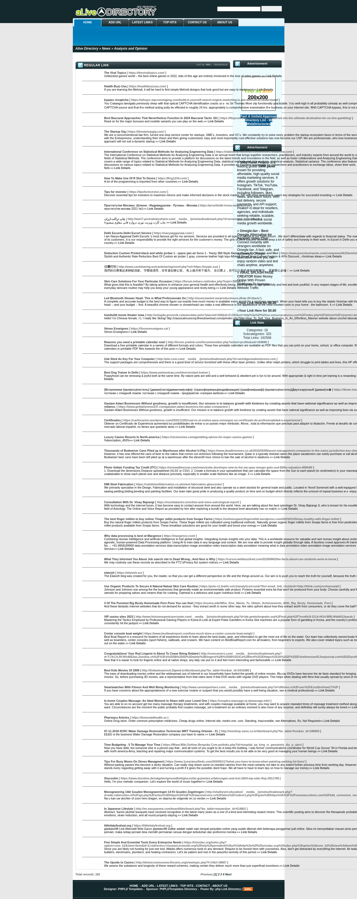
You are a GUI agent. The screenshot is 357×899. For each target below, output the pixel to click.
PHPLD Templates (130, 889)
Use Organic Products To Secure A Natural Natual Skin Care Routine (151, 586)
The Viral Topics (115, 72)
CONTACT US (197, 22)
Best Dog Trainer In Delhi (121, 372)
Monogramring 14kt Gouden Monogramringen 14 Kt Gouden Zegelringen (154, 791)
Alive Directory (87, 48)
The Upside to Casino (119, 862)
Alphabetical (221, 64)
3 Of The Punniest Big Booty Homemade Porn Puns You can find (148, 603)
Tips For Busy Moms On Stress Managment (134, 761)
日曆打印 (110, 266)
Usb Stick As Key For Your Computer (129, 359)
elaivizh (109, 572)
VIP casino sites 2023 (119, 616)
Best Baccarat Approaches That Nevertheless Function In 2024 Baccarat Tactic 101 (161, 118)
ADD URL (115, 22)
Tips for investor (115, 191)
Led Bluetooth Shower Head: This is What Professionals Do (145, 298)
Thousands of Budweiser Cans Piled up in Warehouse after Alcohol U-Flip (155, 450)
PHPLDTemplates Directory (178, 889)
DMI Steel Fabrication (119, 484)
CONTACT (203, 885)
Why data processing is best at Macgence (133, 535)
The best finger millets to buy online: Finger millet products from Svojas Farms (158, 519)
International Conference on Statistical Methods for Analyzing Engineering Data (158, 151)
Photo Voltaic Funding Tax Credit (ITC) (130, 467)
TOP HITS (169, 22)
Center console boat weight (123, 633)
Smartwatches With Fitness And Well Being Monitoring (141, 687)
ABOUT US (224, 22)
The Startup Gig (115, 131)
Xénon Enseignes (116, 328)
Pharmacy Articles (116, 717)
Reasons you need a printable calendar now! (135, 342)
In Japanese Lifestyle (118, 808)
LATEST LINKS (142, 22)
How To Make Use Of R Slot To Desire (130, 178)
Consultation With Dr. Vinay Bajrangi (129, 502)
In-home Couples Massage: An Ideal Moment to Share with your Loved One (155, 700)
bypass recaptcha (116, 99)
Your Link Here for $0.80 (257, 311)
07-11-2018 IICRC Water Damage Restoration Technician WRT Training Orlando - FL (161, 731)
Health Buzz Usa (115, 86)
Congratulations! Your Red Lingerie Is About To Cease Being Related (151, 653)
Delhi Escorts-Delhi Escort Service (128, 233)
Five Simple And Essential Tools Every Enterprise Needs (143, 842)
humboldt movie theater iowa (124, 315)
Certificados (112, 420)
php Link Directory (228, 889)
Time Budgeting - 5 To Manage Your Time (132, 744)
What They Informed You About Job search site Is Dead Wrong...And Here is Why (159, 559)
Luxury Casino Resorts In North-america (132, 437)
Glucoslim (111, 778)
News (106, 48)
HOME (87, 22)
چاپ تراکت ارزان (114, 219)
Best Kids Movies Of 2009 (122, 670)
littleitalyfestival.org (117, 825)
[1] (215, 874)
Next (228, 874)
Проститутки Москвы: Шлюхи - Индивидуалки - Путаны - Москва (150, 205)
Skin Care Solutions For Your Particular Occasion (138, 281)
